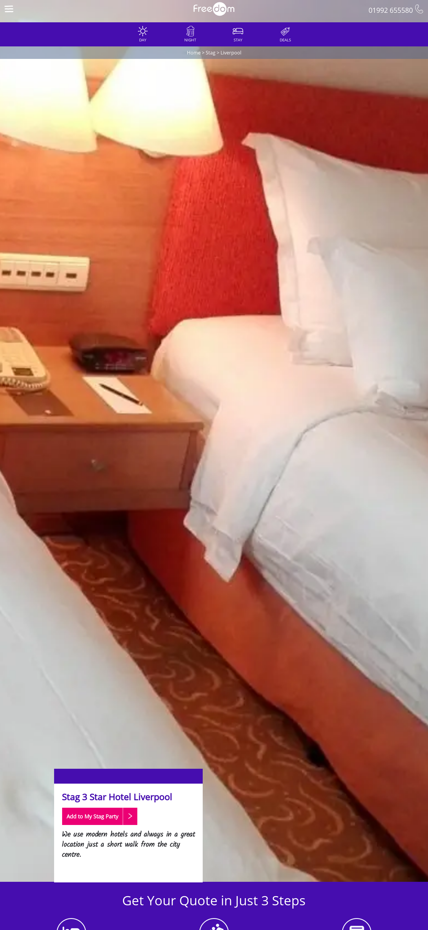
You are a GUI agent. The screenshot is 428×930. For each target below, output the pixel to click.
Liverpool (231, 52)
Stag (210, 52)
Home (194, 52)
